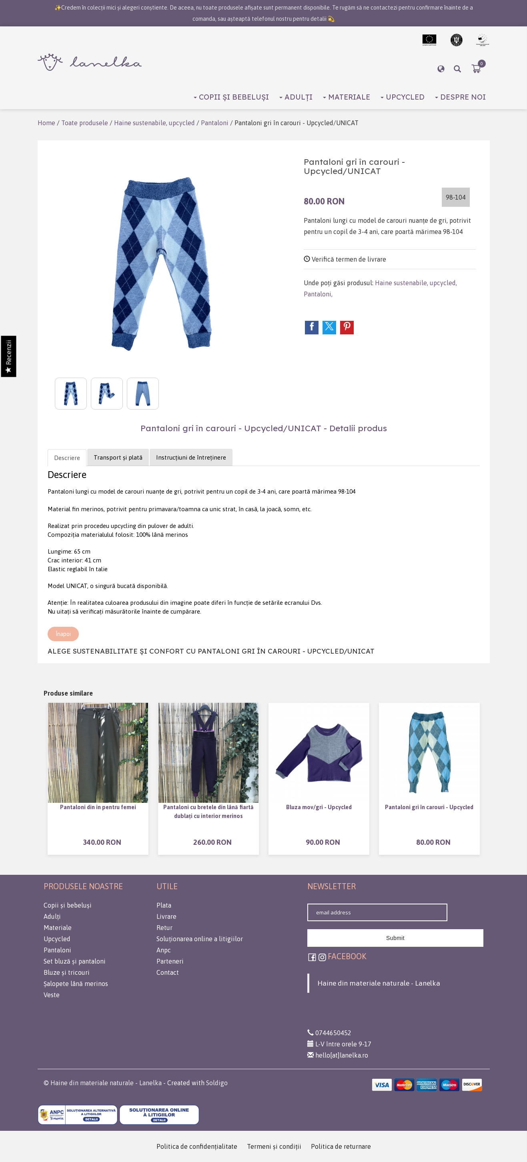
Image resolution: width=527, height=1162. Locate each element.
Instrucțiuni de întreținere (191, 457)
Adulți (296, 97)
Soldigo (217, 1082)
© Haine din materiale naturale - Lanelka (103, 1082)
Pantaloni (214, 122)
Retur (164, 927)
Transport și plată (118, 457)
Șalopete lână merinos (76, 983)
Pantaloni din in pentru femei (98, 807)
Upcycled (403, 97)
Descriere (67, 457)
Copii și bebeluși (231, 97)
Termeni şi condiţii (274, 1146)
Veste (52, 994)
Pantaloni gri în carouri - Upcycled (429, 807)
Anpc (163, 950)
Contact (167, 972)
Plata (163, 905)
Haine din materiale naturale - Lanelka (378, 983)
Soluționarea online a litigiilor (199, 938)
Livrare (166, 916)
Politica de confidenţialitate (196, 1146)
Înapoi (63, 634)
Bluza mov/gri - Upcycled (319, 807)
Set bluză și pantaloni (75, 961)
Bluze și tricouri (67, 972)
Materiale (346, 97)
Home (46, 122)
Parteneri (170, 961)
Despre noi (460, 97)
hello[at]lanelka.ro (337, 1055)
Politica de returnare (341, 1146)
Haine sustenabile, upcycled (154, 122)
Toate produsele (84, 122)
